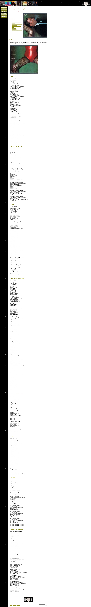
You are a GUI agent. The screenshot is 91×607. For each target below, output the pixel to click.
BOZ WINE (4, 15)
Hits (16, 595)
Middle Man (14, 25)
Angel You (14, 28)
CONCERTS (4, 16)
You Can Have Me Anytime (17, 24)
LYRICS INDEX (3, 9)
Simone (13, 23)
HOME (4, 8)
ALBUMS (3, 11)
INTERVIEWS (3, 13)
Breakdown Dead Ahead (16, 22)
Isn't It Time (14, 29)
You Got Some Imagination (17, 30)
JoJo (13, 21)
